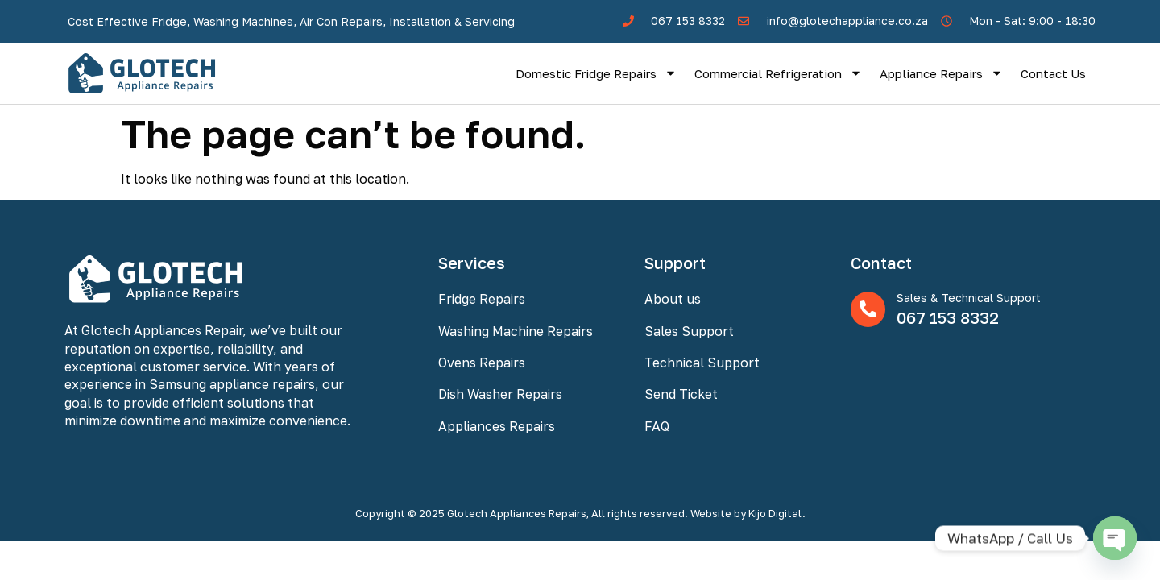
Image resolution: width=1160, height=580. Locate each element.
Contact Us (1053, 73)
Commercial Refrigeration (778, 73)
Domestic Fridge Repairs (596, 73)
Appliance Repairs (941, 73)
